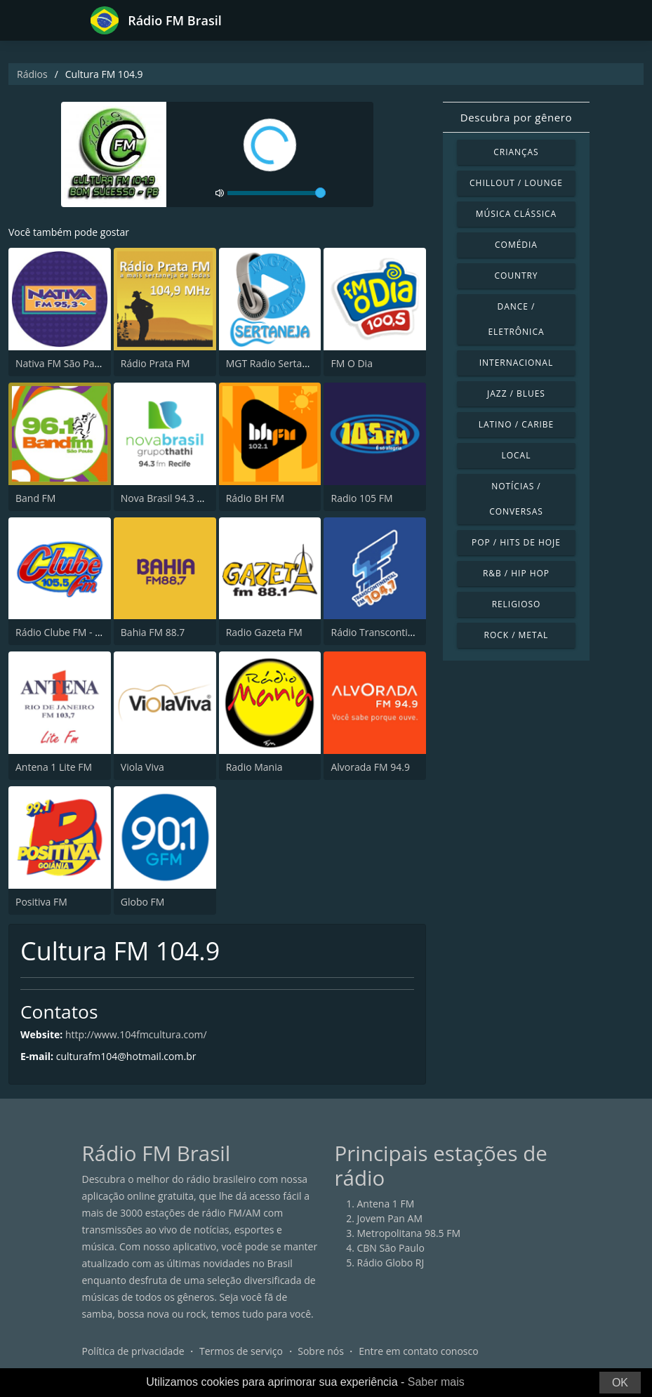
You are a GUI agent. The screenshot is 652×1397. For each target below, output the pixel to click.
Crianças (515, 152)
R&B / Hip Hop (516, 573)
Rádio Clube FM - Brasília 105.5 (85, 632)
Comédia (516, 245)
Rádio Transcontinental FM (392, 632)
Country (516, 276)
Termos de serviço (241, 1351)
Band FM (35, 498)
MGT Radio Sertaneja (274, 363)
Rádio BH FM (255, 498)
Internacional (516, 363)
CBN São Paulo (391, 1247)
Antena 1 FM (386, 1203)
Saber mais (436, 1382)
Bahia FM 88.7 (153, 632)
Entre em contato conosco (419, 1351)
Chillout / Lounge (516, 183)
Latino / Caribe (516, 424)
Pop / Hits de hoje (516, 542)
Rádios (32, 74)
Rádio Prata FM (155, 363)
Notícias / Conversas (516, 498)
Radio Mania (254, 767)
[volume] (276, 193)
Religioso (516, 604)
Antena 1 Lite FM (53, 767)
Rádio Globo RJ (391, 1262)
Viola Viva (142, 767)
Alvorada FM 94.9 (370, 767)
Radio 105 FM (361, 498)
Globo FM (143, 901)
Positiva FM (41, 901)
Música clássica (516, 214)
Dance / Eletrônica (516, 319)
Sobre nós (321, 1351)
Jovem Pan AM (390, 1218)
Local (516, 455)
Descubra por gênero (516, 117)
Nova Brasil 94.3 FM (166, 498)
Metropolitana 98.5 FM (409, 1233)
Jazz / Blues (516, 393)
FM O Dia (351, 363)
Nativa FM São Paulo (62, 363)
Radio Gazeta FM (264, 632)
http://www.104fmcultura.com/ (136, 1034)
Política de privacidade (133, 1351)
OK (620, 1383)
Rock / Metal (516, 635)
